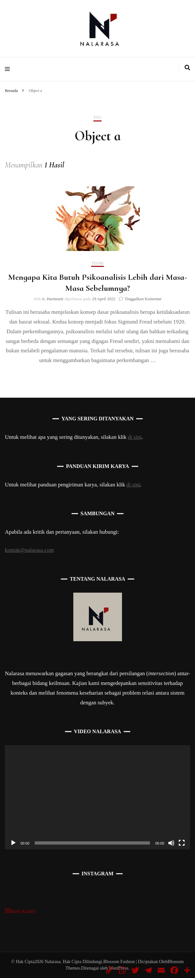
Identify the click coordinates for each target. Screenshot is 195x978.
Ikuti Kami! (20, 911)
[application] (97, 797)
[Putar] (13, 843)
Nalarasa (53, 961)
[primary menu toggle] (9, 69)
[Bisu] (171, 843)
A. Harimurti (52, 298)
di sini (134, 437)
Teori (97, 263)
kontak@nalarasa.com (29, 550)
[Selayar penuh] (181, 843)
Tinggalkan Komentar (143, 298)
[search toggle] (187, 68)
